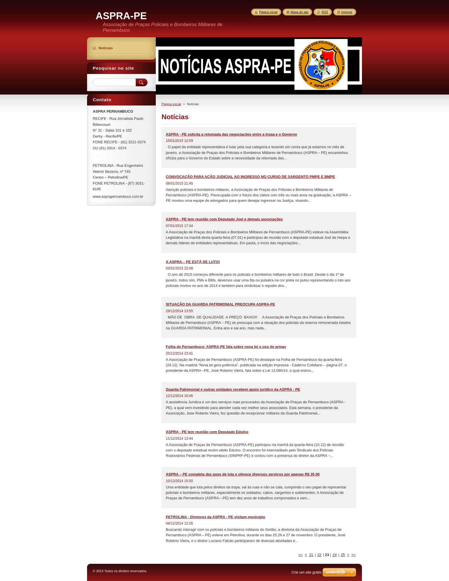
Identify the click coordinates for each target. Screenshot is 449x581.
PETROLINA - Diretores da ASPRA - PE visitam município (215, 517)
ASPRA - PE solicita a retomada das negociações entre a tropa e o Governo (231, 134)
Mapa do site (299, 12)
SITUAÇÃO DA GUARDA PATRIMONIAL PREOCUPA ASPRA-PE (220, 304)
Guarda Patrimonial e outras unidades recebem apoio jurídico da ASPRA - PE (233, 389)
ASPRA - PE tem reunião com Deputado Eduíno (207, 432)
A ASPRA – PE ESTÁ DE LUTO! (193, 262)
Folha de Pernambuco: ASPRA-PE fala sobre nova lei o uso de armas (226, 347)
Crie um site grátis (307, 572)
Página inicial (171, 104)
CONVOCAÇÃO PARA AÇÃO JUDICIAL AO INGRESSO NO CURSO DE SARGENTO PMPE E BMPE (250, 177)
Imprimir (346, 12)
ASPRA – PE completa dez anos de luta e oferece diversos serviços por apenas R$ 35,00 (243, 474)
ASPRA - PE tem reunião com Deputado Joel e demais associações (224, 219)
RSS (325, 12)
